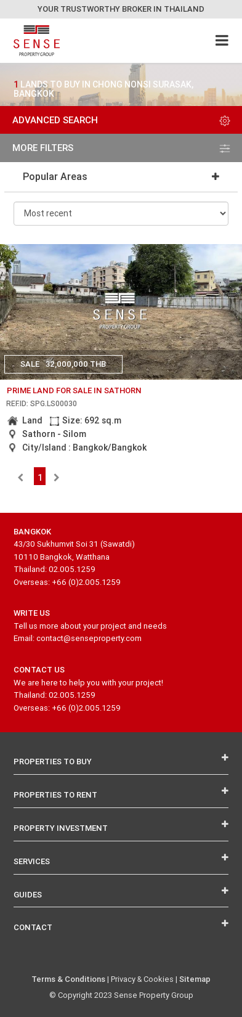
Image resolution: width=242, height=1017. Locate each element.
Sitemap (195, 979)
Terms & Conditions (68, 979)
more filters (121, 147)
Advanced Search (121, 120)
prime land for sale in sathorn (74, 390)
